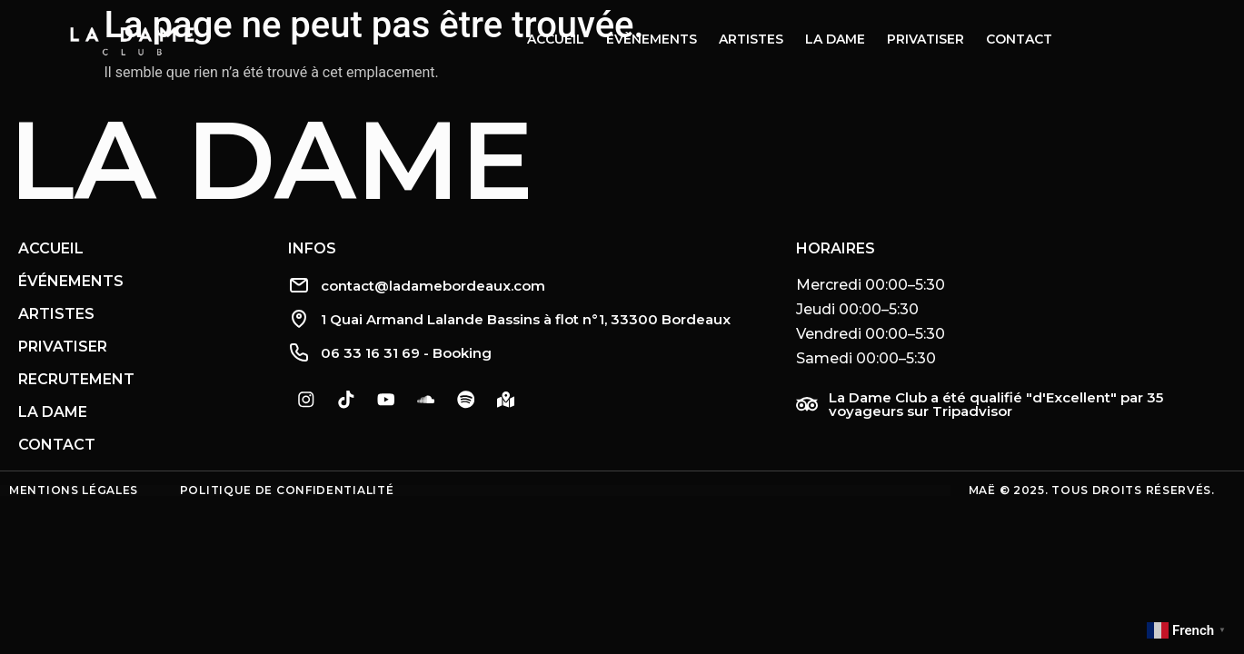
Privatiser (925, 39)
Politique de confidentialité (287, 490)
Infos (312, 248)
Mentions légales (73, 490)
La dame (835, 39)
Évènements (651, 39)
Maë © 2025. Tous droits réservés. (1092, 490)
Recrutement (76, 379)
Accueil (555, 39)
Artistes (751, 39)
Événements (71, 281)
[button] (1011, 322)
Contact (1019, 39)
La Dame (271, 160)
